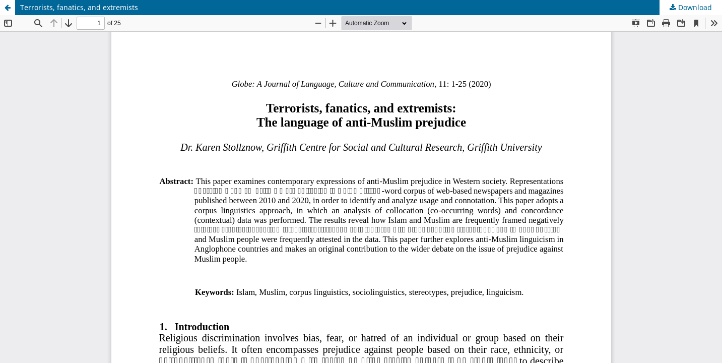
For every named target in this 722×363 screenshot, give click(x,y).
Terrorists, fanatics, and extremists (79, 7)
